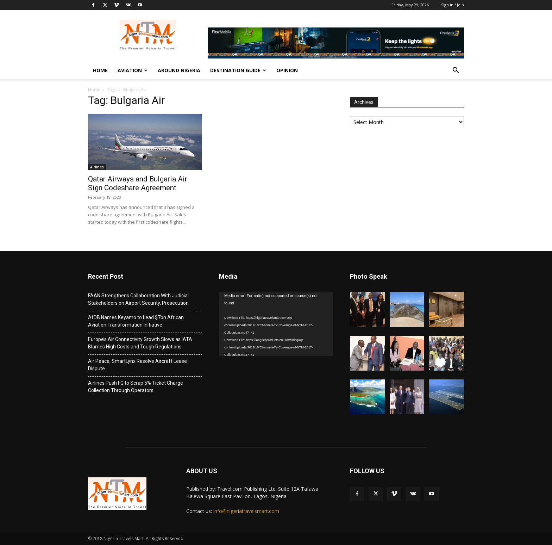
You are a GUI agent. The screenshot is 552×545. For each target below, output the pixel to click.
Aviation (133, 70)
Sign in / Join (452, 4)
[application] (276, 324)
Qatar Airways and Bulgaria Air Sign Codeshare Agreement (137, 183)
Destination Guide (238, 70)
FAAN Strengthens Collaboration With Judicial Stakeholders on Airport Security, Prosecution (138, 299)
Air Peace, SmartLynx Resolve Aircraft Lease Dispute (137, 364)
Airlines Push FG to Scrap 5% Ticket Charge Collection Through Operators (135, 386)
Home (100, 70)
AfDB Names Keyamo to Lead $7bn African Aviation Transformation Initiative (136, 321)
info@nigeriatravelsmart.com (246, 511)
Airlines (97, 167)
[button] (455, 71)
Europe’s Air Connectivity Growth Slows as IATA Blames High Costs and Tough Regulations (140, 342)
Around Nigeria (179, 70)
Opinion (287, 70)
